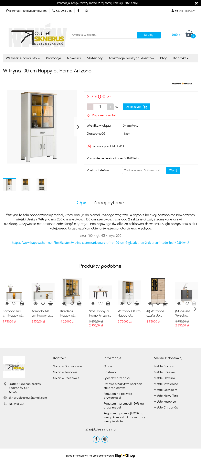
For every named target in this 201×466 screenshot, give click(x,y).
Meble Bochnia (164, 366)
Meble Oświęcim (165, 389)
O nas (107, 366)
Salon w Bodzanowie (67, 366)
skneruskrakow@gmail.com (27, 397)
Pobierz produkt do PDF (106, 146)
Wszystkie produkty (23, 58)
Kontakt (181, 58)
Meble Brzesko (164, 372)
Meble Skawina (164, 378)
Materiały (95, 58)
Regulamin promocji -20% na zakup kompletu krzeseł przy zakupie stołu (124, 417)
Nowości (74, 58)
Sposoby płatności (116, 378)
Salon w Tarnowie (65, 372)
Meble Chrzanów (166, 407)
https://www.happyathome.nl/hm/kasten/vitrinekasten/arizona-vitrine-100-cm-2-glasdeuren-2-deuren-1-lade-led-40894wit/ (100, 243)
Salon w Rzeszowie (66, 378)
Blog (163, 58)
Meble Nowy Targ (166, 395)
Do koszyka (136, 107)
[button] (59, 358)
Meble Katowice (165, 401)
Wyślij (173, 170)
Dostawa (109, 372)
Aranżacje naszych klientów (131, 58)
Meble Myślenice (166, 384)
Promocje (53, 58)
